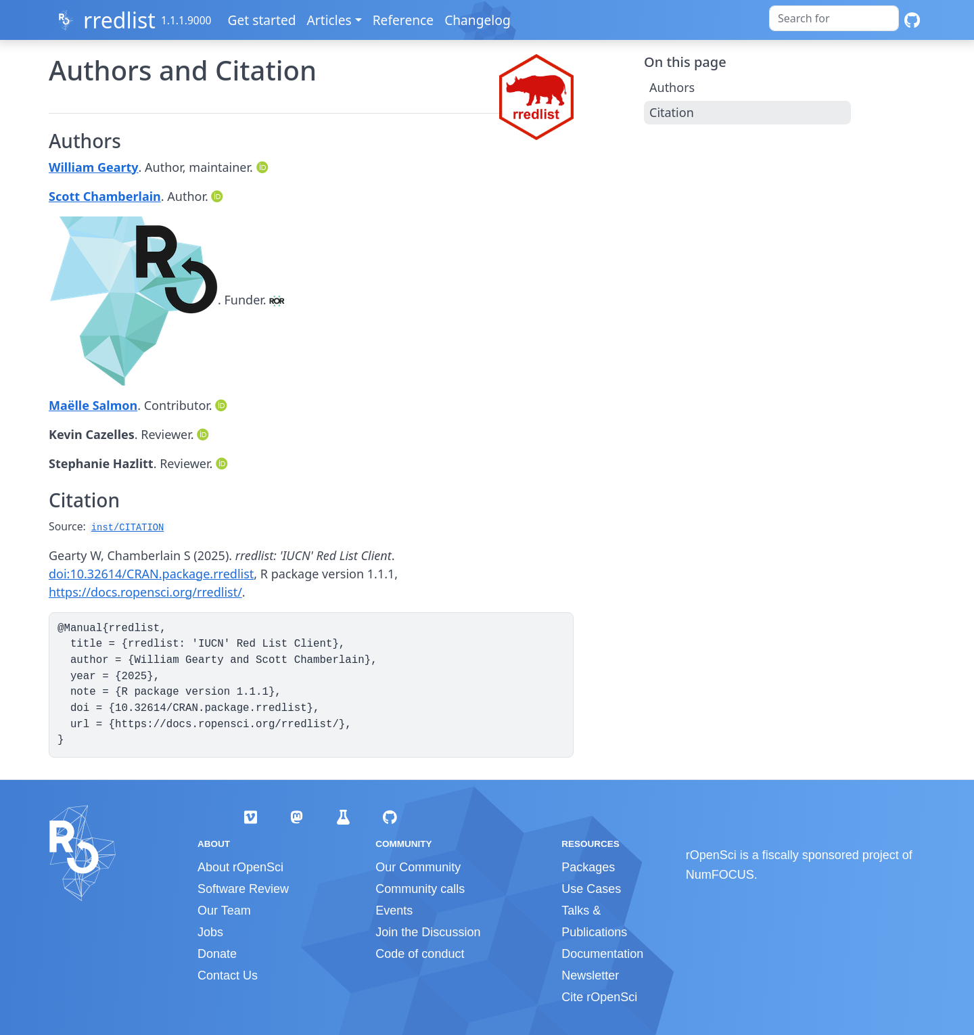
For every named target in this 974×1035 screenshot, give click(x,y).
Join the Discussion (427, 932)
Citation (671, 112)
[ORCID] (263, 167)
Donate (217, 954)
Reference (403, 20)
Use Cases (591, 889)
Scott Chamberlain (105, 196)
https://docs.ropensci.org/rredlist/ (145, 592)
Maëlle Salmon (93, 405)
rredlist (119, 20)
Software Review (243, 889)
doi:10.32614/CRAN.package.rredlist (151, 574)
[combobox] (834, 18)
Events (394, 910)
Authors (672, 87)
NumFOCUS (720, 874)
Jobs (210, 932)
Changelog (478, 20)
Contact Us (228, 975)
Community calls (420, 889)
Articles (330, 20)
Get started (263, 20)
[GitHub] (912, 19)
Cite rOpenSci (599, 997)
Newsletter (590, 975)
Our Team (224, 910)
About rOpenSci (240, 867)
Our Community (418, 867)
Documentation (602, 954)
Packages (588, 867)
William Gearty (94, 167)
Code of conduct (419, 954)
